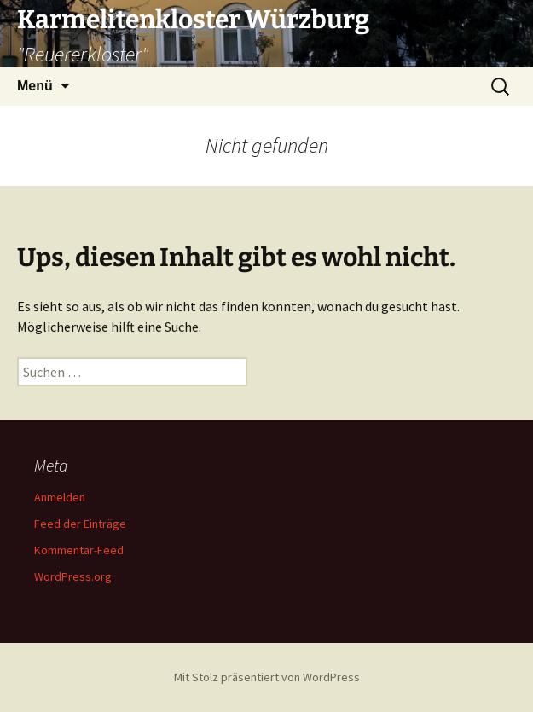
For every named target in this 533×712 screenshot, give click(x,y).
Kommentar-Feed (79, 550)
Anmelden (59, 497)
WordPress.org (73, 576)
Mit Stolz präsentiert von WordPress (267, 677)
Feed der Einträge (80, 523)
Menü (35, 85)
